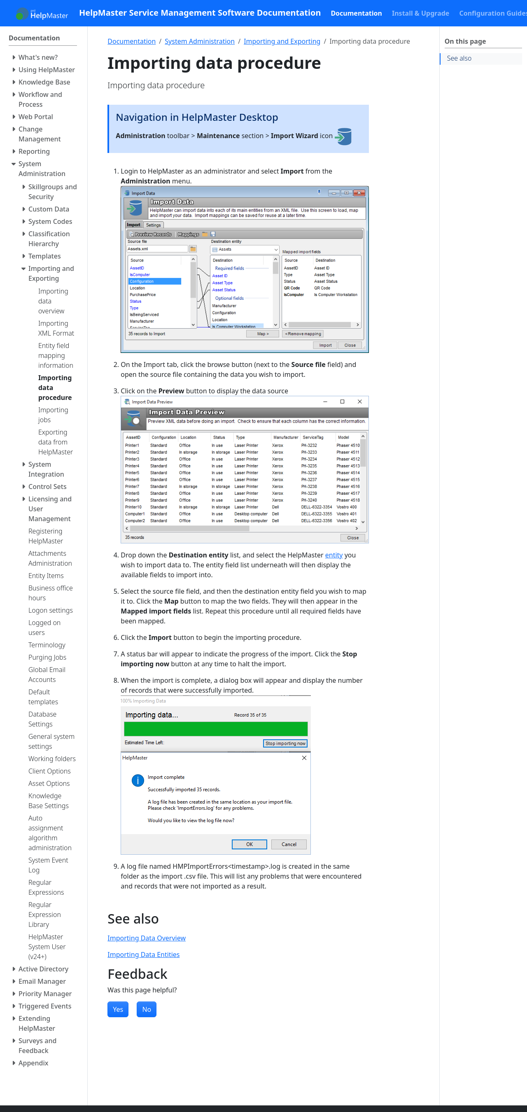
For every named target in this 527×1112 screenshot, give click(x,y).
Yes (118, 1009)
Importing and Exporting (282, 41)
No (146, 1009)
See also (459, 58)
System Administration (200, 41)
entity (334, 555)
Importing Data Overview (146, 938)
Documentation (131, 41)
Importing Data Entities (143, 954)
